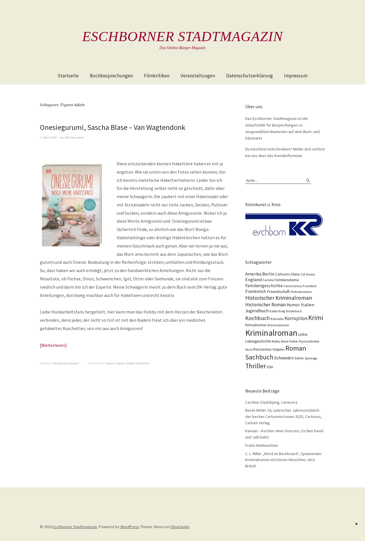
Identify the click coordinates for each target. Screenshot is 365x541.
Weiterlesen (53, 345)
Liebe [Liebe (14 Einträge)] (303, 334)
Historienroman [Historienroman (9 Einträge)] (301, 291)
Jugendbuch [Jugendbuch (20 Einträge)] (257, 310)
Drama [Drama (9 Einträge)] (310, 274)
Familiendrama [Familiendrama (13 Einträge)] (287, 279)
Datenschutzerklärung (249, 76)
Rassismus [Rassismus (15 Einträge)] (263, 348)
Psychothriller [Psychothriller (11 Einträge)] (309, 341)
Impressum (295, 76)
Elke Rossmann (74, 137)
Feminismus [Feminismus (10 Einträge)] (293, 285)
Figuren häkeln (115, 363)
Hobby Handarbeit (138, 363)
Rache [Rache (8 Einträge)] (249, 349)
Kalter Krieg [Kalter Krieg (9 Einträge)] (277, 311)
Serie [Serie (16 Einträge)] (299, 357)
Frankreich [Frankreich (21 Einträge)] (255, 291)
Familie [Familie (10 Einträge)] (268, 279)
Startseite (68, 76)
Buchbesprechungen (111, 76)
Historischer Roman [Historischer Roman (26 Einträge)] (265, 304)
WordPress (129, 526)
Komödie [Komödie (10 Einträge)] (277, 318)
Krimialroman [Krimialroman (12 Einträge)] (256, 324)
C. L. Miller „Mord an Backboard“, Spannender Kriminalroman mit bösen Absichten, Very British (283, 459)
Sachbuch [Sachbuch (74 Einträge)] (259, 356)
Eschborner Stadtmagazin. (75, 526)
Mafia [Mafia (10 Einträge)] (276, 341)
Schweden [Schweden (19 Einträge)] (284, 357)
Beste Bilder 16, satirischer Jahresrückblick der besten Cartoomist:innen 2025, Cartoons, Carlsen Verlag (283, 416)
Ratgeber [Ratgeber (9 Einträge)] (279, 349)
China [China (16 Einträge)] (295, 273)
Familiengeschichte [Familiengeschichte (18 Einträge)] (264, 285)
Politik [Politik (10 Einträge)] (293, 341)
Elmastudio (180, 526)
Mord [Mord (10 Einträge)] (284, 341)
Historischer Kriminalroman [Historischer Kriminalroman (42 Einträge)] (278, 297)
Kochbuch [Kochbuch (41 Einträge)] (257, 317)
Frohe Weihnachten (261, 445)
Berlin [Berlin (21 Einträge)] (268, 273)
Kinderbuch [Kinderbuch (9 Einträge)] (294, 311)
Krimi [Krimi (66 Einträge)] (315, 317)
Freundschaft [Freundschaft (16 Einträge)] (278, 291)
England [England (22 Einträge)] (253, 279)
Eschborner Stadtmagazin (182, 36)
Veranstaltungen (198, 76)
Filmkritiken (156, 76)
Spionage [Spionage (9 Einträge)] (311, 358)
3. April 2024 (48, 137)
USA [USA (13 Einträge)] (270, 366)
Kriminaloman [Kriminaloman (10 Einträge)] (278, 325)
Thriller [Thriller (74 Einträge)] (255, 365)
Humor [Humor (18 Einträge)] (293, 304)
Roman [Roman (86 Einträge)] (295, 347)
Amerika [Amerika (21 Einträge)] (253, 273)
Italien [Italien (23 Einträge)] (307, 304)
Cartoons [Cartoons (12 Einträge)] (282, 273)
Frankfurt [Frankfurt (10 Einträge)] (310, 285)
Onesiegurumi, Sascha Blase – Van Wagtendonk (112, 127)
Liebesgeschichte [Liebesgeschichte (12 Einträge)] (258, 341)
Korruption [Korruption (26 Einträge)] (296, 318)
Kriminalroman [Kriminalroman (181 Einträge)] (271, 332)
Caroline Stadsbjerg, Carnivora (271, 402)
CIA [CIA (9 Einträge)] (303, 274)
